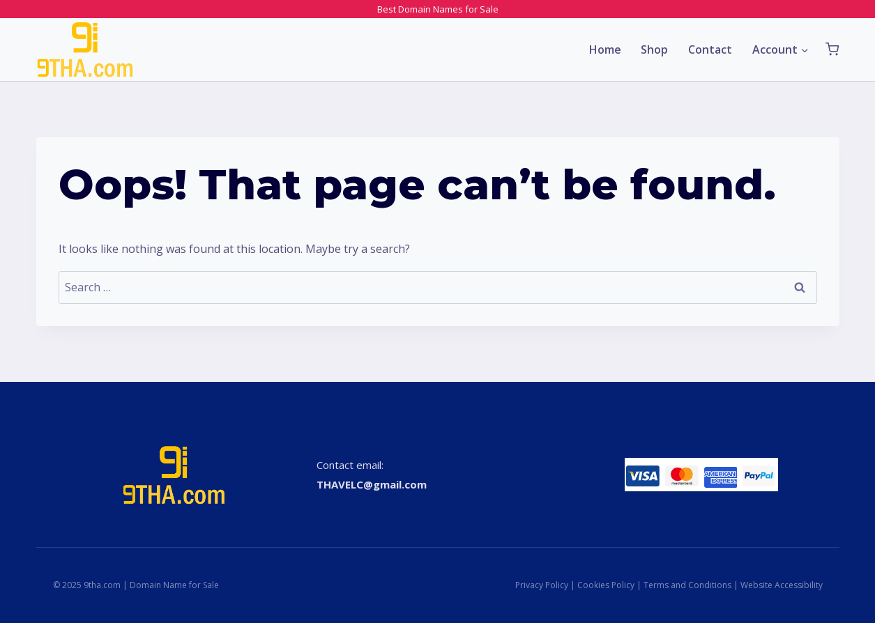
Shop (654, 49)
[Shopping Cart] (832, 49)
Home (605, 49)
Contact (710, 49)
